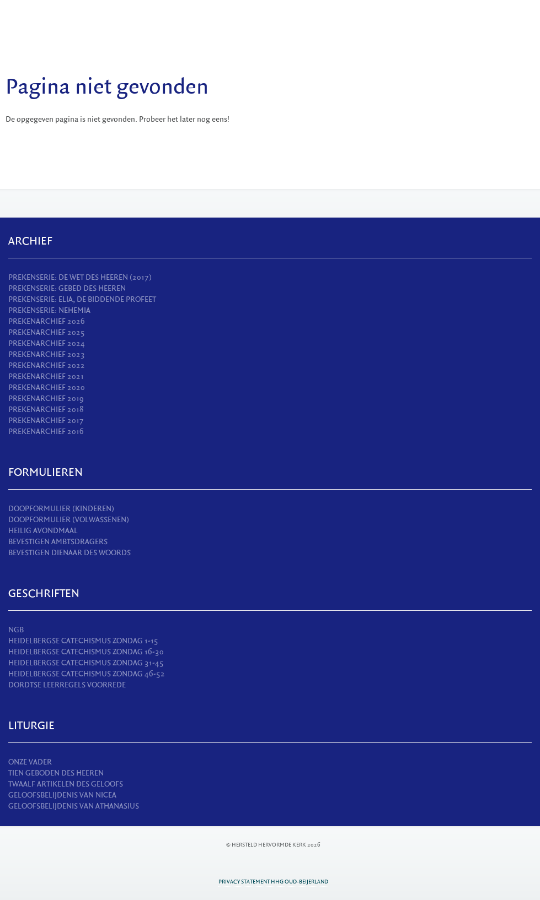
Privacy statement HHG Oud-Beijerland (273, 881)
